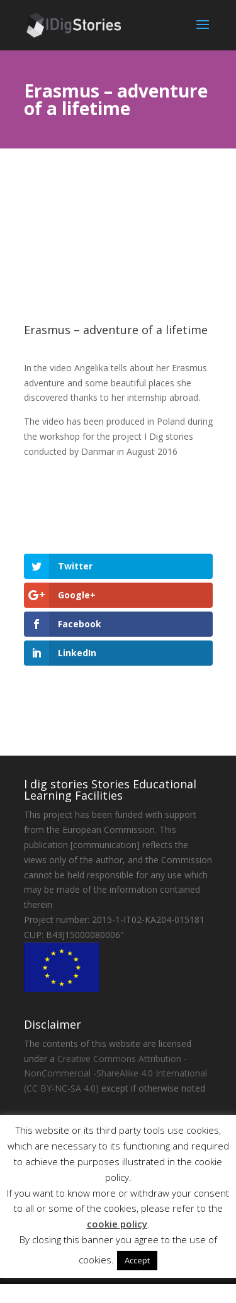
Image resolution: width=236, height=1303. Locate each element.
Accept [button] (137, 1260)
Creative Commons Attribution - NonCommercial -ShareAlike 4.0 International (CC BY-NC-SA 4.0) (115, 1074)
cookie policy (117, 1223)
